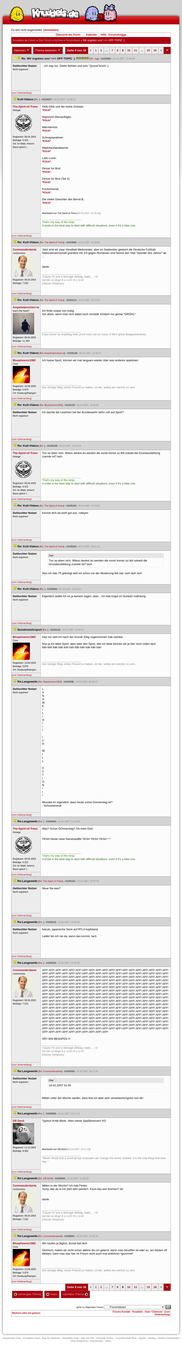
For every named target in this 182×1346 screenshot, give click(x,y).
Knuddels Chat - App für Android (41, 1338)
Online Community (168, 1338)
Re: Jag (94, 58)
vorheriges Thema (27, 1294)
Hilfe (103, 34)
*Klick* (46, 110)
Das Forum (45, 40)
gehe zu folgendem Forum (90, 1307)
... (107, 50)
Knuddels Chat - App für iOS (78, 1338)
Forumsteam (73, 40)
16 (154, 50)
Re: (37, 99)
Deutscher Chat (12, 1338)
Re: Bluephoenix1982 (51, 405)
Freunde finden (104, 1338)
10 (128, 50)
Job (108, 1341)
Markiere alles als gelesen (26, 1313)
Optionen (22, 50)
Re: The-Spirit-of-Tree (51, 242)
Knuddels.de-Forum (24, 40)
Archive (58, 40)
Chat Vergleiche (79, 1341)
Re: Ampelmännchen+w (52, 353)
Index (51, 1294)
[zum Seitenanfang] (22, 92)
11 (135, 50)
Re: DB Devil (45, 1178)
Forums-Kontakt (121, 1311)
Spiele (142, 1338)
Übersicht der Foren (68, 34)
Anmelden (51, 30)
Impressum (96, 1341)
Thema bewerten (48, 50)
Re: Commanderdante (50, 1071)
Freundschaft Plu (126, 1338)
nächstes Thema (75, 1294)
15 (148, 50)
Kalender (91, 34)
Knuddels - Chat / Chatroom (147, 1311)
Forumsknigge (117, 34)
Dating (152, 1338)
